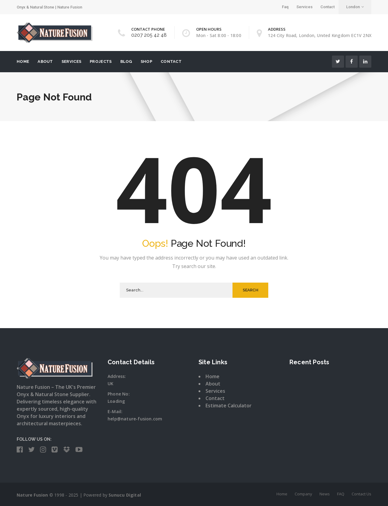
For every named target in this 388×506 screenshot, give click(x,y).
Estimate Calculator (229, 405)
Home (23, 61)
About (45, 61)
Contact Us (361, 494)
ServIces (71, 61)
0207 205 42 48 (149, 35)
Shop (146, 61)
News (324, 494)
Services (304, 7)
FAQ (340, 494)
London (355, 7)
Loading (116, 401)
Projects (101, 61)
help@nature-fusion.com (135, 419)
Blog (126, 61)
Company (303, 494)
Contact (327, 7)
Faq (285, 7)
